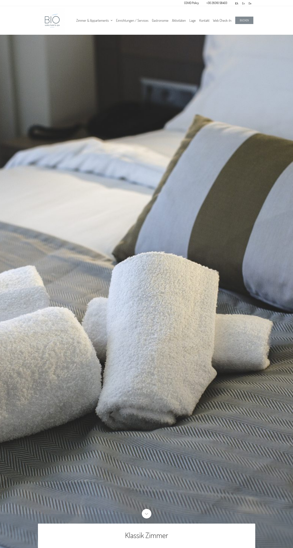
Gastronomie (160, 20)
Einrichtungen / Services (132, 20)
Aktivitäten (179, 20)
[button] (244, 20)
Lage (192, 20)
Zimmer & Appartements (94, 20)
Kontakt (204, 20)
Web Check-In (222, 20)
